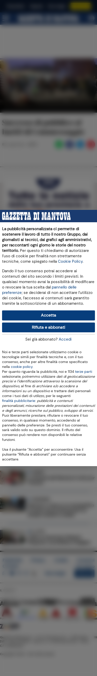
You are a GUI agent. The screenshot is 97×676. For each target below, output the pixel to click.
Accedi (65, 339)
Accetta (48, 315)
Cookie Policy (70, 261)
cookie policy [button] (22, 367)
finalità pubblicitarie (18, 400)
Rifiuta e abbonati (48, 327)
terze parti (83, 371)
